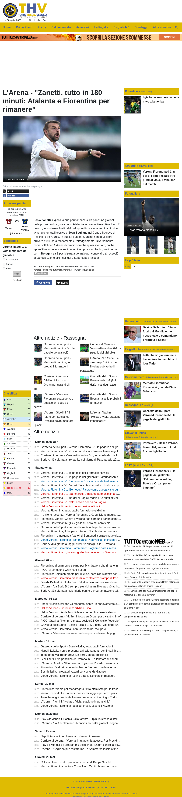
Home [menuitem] (6, 27)
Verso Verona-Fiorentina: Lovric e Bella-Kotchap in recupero (78, 675)
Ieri (134, 266)
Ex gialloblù (133, 349)
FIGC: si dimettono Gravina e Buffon (63, 569)
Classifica (10, 393)
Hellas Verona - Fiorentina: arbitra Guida (66, 608)
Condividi (43, 282)
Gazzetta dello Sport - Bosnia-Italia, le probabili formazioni (105, 398)
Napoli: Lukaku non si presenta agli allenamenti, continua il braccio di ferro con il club (93, 650)
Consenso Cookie (82, 781)
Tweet (62, 282)
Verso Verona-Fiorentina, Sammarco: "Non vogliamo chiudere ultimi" (83, 539)
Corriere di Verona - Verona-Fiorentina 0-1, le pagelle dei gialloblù (105, 348)
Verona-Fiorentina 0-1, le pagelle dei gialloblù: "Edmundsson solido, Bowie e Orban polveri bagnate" (103, 477)
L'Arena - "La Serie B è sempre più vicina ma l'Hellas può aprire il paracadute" (89, 586)
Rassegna (48, 266)
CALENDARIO (88, 787)
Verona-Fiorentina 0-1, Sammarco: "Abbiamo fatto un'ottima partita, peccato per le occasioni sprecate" (104, 493)
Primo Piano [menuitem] (24, 27)
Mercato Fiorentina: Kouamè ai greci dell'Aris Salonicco (159, 387)
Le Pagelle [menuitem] (101, 27)
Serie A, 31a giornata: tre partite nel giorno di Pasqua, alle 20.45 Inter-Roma (88, 459)
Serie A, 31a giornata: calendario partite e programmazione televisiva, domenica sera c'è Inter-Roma (103, 590)
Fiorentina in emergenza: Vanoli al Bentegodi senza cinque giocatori (83, 535)
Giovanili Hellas (135, 432)
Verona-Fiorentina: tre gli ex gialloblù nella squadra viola (75, 523)
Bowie (9, 268)
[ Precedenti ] (16, 233)
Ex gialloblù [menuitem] (121, 27)
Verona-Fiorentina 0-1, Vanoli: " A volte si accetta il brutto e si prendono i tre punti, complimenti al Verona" (106, 485)
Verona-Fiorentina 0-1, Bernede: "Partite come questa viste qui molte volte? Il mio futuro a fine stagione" (105, 489)
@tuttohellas (88, 269)
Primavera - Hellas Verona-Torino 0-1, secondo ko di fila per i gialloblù (160, 447)
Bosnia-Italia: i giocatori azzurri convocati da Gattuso (73, 671)
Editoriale (131, 91)
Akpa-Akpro (12, 259)
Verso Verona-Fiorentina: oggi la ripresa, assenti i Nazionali (77, 705)
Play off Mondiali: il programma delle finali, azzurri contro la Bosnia (82, 744)
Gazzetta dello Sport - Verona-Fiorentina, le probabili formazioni (57, 362)
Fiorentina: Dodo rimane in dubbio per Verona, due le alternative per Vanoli (87, 667)
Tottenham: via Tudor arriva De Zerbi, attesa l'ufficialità (74, 654)
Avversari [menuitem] (82, 27)
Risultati (17, 280)
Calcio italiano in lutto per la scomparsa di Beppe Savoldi (76, 762)
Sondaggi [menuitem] (141, 27)
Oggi (127, 266)
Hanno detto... (134, 321)
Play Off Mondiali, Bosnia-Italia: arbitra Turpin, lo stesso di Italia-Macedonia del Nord (93, 719)
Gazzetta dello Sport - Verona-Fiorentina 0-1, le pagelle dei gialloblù (59, 348)
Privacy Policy (101, 781)
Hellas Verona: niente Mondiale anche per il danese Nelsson (78, 612)
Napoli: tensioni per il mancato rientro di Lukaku (70, 736)
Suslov (9, 264)
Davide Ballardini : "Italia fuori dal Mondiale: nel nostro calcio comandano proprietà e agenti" (98, 582)
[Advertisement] (77, 310)
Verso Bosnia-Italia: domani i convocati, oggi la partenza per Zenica (82, 693)
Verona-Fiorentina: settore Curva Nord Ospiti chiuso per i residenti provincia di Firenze (94, 766)
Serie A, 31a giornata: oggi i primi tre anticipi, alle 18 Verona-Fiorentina (84, 543)
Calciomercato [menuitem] (61, 27)
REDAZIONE (72, 787)
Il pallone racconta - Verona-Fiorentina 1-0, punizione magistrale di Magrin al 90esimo (94, 514)
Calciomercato (134, 377)
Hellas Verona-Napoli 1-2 (143, 230)
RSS (113, 787)
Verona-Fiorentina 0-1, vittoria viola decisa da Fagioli (73, 502)
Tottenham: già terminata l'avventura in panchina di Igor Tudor (79, 697)
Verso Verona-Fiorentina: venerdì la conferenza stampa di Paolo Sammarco (88, 578)
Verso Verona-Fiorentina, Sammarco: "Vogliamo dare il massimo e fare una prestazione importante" (102, 548)
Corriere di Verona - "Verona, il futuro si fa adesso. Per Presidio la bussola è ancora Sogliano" (99, 740)
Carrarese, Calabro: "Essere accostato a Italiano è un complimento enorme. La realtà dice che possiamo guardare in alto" (151, 603)
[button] (17, 274)
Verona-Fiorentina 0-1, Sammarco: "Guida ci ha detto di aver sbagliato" (85, 481)
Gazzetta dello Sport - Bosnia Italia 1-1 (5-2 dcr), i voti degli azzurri (104, 380)
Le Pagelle (132, 465)
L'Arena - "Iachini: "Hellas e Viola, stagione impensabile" (105, 416)
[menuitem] (176, 27)
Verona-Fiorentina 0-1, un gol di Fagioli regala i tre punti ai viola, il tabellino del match (93, 497)
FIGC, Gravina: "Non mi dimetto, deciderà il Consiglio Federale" (80, 620)
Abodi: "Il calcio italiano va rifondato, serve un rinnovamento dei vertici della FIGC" (91, 603)
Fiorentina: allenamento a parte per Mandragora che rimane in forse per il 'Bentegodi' (93, 565)
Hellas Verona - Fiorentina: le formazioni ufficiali (70, 506)
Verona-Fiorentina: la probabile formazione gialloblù (73, 510)
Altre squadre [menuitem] (162, 27)
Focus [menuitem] (42, 27)
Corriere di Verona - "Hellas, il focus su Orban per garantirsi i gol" (81, 616)
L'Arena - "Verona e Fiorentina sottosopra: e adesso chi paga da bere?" (85, 633)
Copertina (131, 165)
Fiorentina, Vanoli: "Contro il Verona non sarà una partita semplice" (82, 518)
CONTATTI (103, 787)
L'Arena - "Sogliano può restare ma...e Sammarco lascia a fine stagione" (85, 748)
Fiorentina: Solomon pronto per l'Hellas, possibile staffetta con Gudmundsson (88, 573)
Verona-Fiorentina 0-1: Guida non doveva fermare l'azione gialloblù (82, 451)
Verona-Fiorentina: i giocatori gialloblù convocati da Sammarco (79, 552)
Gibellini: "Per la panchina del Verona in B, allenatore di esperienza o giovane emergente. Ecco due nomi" (106, 659)
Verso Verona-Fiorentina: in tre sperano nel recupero (73, 629)
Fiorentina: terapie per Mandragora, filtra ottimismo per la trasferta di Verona (88, 689)
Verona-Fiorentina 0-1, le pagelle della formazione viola (75, 472)
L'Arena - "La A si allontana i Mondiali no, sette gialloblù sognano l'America (87, 723)
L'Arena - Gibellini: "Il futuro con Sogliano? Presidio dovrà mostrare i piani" (87, 663)
